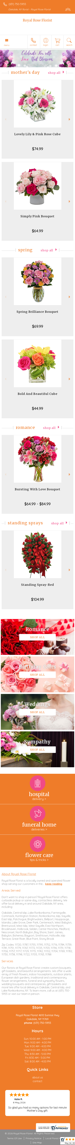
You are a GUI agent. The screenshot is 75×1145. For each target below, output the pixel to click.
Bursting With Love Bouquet (37, 489)
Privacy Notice (33, 1138)
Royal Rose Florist (37, 20)
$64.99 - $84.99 (37, 503)
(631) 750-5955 (17, 4)
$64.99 (37, 230)
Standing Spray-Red (37, 585)
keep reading (53, 884)
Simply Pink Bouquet (37, 216)
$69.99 (37, 326)
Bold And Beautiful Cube (37, 394)
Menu (6, 45)
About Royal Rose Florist (19, 874)
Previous (5, 119)
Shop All (54, 73)
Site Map (37, 1142)
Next (69, 119)
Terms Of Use (14, 1138)
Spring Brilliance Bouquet (37, 312)
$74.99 (37, 148)
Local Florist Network (56, 1138)
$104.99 (37, 599)
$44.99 (37, 408)
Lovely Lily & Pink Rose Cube (37, 134)
